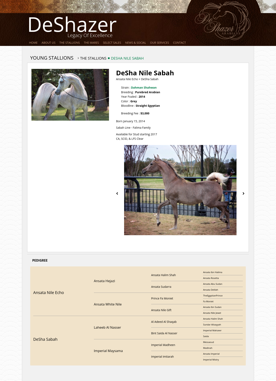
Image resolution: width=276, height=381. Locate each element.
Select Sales (112, 43)
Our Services (159, 43)
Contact (179, 43)
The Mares (91, 43)
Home (33, 43)
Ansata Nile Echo (127, 79)
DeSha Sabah (149, 79)
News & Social (135, 43)
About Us (48, 43)
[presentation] (117, 193)
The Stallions (69, 43)
